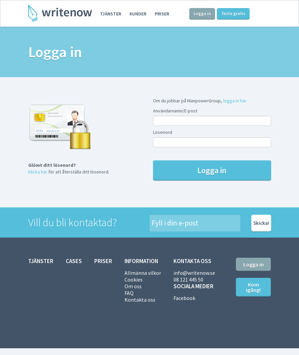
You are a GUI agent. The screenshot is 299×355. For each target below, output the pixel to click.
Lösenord (162, 132)
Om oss (133, 286)
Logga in (202, 13)
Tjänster (110, 14)
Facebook (184, 298)
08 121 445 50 (188, 279)
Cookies (133, 279)
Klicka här (37, 172)
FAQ (129, 293)
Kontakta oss (139, 299)
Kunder (138, 14)
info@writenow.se (194, 272)
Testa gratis (233, 13)
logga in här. (235, 101)
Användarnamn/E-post (175, 111)
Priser (162, 14)
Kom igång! (253, 287)
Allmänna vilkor (142, 272)
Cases (74, 261)
